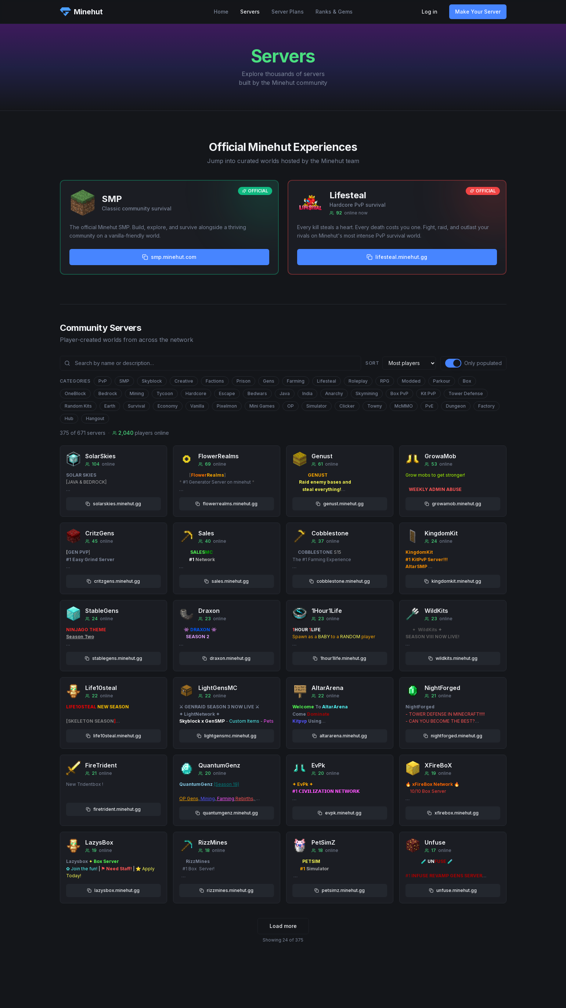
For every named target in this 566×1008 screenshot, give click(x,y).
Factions (215, 381)
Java (285, 393)
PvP (102, 381)
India (307, 393)
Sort (372, 363)
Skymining (367, 393)
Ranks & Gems (334, 11)
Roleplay (358, 381)
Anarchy (334, 393)
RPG (384, 381)
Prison (243, 381)
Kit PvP (428, 393)
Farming (295, 381)
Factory (486, 406)
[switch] (453, 363)
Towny (374, 406)
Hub (69, 418)
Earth (109, 406)
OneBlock (75, 393)
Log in (429, 11)
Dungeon (456, 406)
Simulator (316, 406)
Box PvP (399, 393)
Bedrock (107, 393)
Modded (411, 381)
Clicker (347, 406)
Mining (137, 393)
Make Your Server (478, 11)
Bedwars (257, 393)
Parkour (441, 381)
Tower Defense (465, 393)
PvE (429, 406)
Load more (283, 926)
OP (290, 406)
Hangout (95, 418)
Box (467, 381)
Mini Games (262, 406)
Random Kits (78, 406)
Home (221, 11)
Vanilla (197, 406)
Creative (183, 381)
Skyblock (152, 381)
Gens (268, 381)
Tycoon (164, 393)
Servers (250, 11)
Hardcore (195, 393)
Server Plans (287, 11)
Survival (136, 406)
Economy (168, 406)
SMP (124, 381)
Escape (227, 393)
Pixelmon (227, 406)
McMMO (403, 406)
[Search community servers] (210, 363)
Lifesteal (326, 381)
